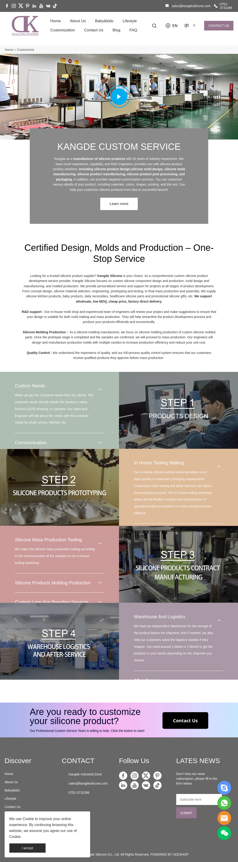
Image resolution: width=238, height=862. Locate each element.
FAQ (133, 30)
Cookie (28, 819)
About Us (78, 21)
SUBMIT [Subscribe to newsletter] (186, 813)
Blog (116, 30)
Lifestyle (130, 21)
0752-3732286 (226, 6)
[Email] (199, 799)
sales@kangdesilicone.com (191, 6)
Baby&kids (104, 21)
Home (55, 21)
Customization (62, 30)
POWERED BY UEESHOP (169, 854)
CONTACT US (218, 25)
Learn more (119, 204)
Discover (18, 760)
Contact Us (93, 30)
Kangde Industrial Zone (85, 774)
